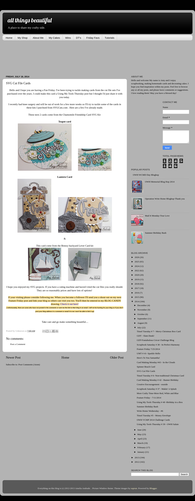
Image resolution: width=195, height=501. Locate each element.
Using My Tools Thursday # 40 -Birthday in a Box (160, 402)
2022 (137, 270)
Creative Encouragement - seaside (152, 384)
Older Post (117, 357)
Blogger (153, 488)
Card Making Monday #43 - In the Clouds (156, 362)
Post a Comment (17, 344)
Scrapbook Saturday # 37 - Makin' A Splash (157, 389)
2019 (137, 279)
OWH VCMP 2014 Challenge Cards (153, 420)
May (139, 434)
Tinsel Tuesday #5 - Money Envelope (154, 415)
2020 (137, 275)
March (140, 443)
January (141, 452)
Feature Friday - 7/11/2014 (149, 397)
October (141, 314)
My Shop (23, 37)
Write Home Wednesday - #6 (150, 411)
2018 (137, 284)
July (139, 327)
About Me (38, 37)
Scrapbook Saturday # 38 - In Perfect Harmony (158, 344)
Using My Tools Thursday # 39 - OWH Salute (158, 424)
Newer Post (13, 357)
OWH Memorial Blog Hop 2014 (159, 181)
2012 (137, 462)
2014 (137, 301)
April (140, 438)
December (142, 305)
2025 (137, 261)
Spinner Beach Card (146, 366)
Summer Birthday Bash (155, 233)
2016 (137, 292)
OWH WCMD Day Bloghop (146, 175)
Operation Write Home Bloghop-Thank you (165, 198)
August (140, 323)
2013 (137, 457)
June (139, 430)
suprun (134, 488)
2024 (137, 266)
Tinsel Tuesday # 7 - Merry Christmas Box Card (159, 331)
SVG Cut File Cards (146, 371)
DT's (78, 37)
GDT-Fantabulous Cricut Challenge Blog (155, 340)
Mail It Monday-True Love (157, 215)
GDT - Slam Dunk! (145, 336)
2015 (137, 297)
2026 (137, 257)
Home (9, 37)
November (142, 309)
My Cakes (54, 37)
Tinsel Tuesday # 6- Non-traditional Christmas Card (160, 375)
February (141, 447)
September (142, 318)
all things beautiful (30, 20)
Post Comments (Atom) (29, 364)
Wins (68, 37)
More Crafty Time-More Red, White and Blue (158, 393)
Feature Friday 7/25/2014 (148, 349)
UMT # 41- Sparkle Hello (148, 353)
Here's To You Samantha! (148, 358)
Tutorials (109, 37)
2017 (137, 288)
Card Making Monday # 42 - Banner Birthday (158, 380)
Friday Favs (93, 37)
